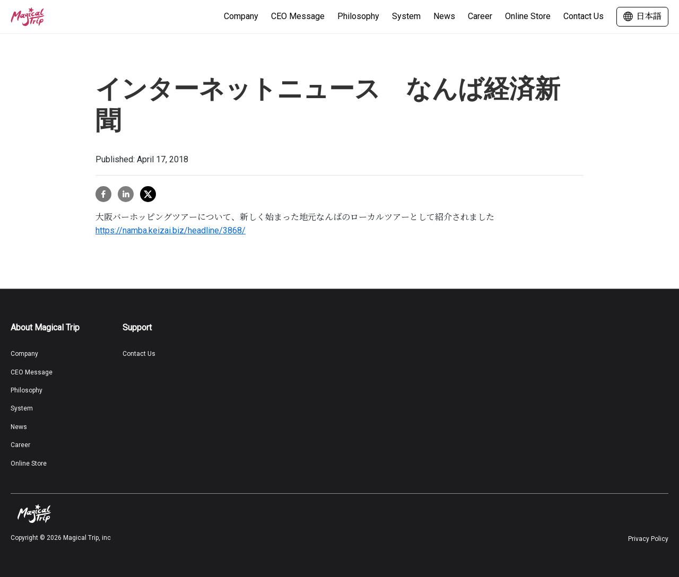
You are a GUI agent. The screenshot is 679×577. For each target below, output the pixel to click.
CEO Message (298, 16)
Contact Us (583, 16)
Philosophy (358, 16)
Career (480, 16)
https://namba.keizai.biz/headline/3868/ (170, 230)
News (444, 16)
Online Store (528, 16)
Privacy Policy (648, 539)
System (406, 16)
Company (241, 16)
